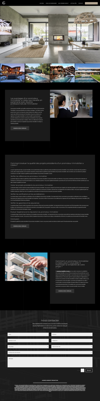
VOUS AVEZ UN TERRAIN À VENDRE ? (18, 47)
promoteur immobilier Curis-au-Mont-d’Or (46, 388)
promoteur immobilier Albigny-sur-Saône (65, 385)
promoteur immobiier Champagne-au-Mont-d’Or (36, 386)
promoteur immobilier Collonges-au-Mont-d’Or (40, 387)
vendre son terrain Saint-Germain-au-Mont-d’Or (28, 390)
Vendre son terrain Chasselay (21, 387)
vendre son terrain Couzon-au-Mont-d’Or (26, 388)
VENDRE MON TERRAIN (91, 3)
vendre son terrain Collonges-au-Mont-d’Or (61, 387)
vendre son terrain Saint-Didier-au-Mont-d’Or (53, 389)
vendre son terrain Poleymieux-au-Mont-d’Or (37, 388)
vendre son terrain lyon (56, 385)
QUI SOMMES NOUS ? (63, 3)
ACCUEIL (42, 3)
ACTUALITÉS (74, 3)
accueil (16, 385)
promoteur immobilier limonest (77, 385)
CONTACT (80, 3)
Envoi (89, 370)
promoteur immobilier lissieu (36, 385)
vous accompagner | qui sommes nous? (27, 385)
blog (50, 391)
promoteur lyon (66, 385)
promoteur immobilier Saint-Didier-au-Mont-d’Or (31, 389)
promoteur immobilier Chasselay (76, 386)
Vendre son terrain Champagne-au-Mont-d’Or (57, 386)
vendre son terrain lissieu (49, 385)
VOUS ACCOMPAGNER (51, 3)
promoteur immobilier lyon (43, 385)
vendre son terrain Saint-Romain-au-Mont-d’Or (74, 390)
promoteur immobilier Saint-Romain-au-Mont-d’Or (51, 390)
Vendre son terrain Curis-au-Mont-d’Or (66, 388)
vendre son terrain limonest (22, 385)
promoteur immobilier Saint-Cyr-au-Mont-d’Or (59, 388)
